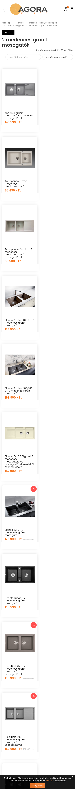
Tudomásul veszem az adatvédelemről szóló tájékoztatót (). (32, 756)
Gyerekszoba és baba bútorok (16, 656)
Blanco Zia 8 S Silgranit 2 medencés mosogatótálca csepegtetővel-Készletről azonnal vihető (18, 326)
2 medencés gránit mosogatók (43, 25)
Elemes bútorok (9, 694)
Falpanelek (7, 675)
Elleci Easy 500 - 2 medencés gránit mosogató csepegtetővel (15, 539)
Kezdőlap (6, 22)
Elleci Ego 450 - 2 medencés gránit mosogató (52, 538)
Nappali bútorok (9, 684)
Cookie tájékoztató (48, 694)
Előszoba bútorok (10, 708)
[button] (66, 9)
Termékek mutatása (56, 57)
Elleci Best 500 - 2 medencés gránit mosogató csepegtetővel (52, 464)
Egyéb (5, 666)
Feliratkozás (64, 750)
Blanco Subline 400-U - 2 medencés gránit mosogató (18, 254)
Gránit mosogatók (15, 25)
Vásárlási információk (50, 670)
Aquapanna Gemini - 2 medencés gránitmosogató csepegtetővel (55, 185)
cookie (49, 780)
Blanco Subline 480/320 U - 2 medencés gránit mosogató (56, 254)
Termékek (19, 22)
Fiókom (43, 656)
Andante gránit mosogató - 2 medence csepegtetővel (14, 116)
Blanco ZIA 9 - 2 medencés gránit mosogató (52, 322)
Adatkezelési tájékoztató (51, 689)
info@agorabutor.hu (19, 730)
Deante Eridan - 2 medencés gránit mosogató (52, 395)
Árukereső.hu (37, 642)
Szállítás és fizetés (48, 675)
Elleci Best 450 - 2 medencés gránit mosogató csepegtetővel (15, 464)
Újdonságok (7, 670)
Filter (8, 32)
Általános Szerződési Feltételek (54, 666)
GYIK (42, 661)
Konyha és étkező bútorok (14, 698)
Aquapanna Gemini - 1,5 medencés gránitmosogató (54, 115)
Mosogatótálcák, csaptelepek (43, 22)
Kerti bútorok (8, 661)
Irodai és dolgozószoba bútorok (16, 703)
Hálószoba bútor (9, 689)
